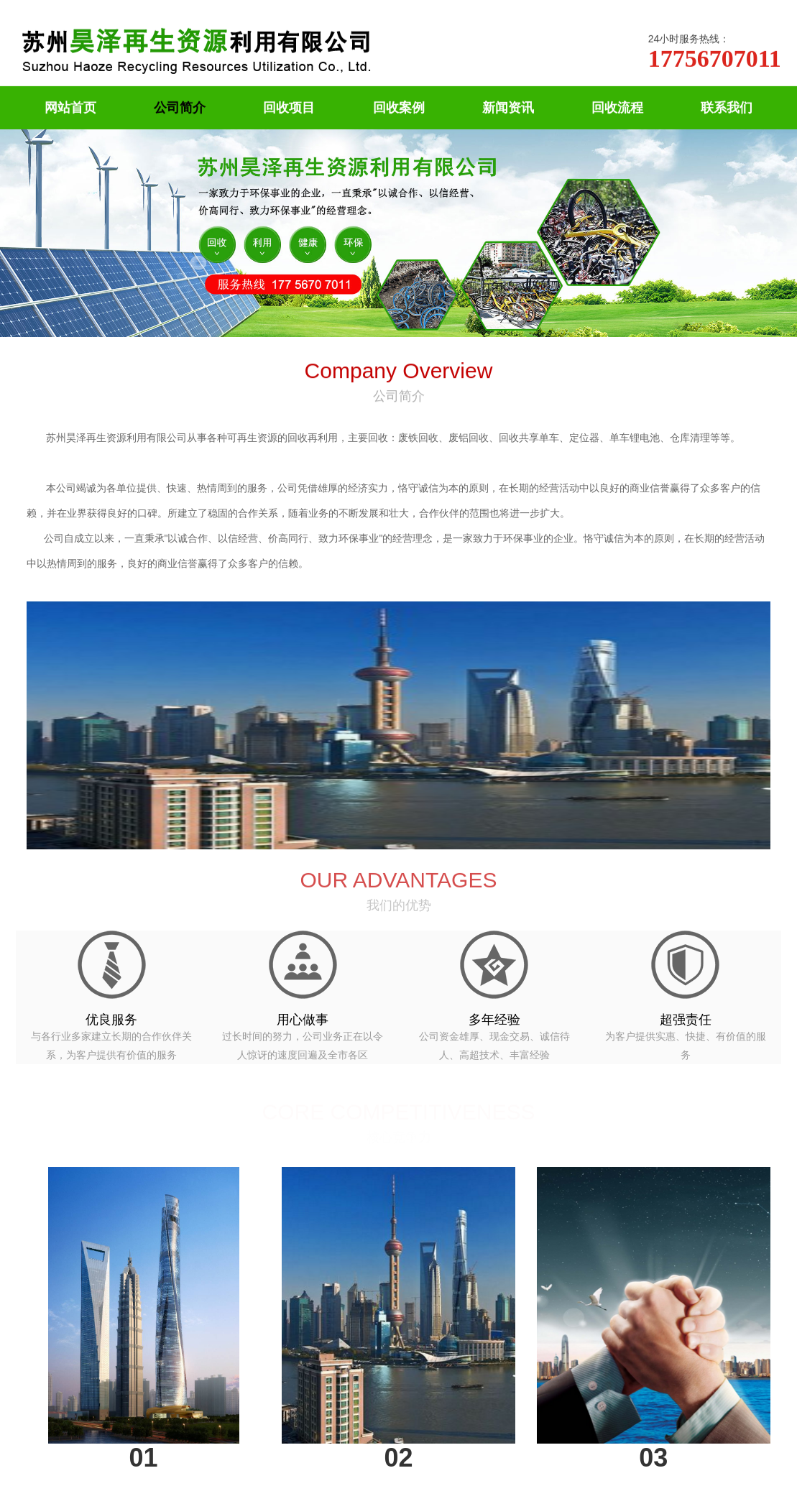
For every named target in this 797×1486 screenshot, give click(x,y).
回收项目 (289, 107)
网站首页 (70, 107)
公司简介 (180, 107)
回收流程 (617, 107)
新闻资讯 (508, 107)
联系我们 (726, 107)
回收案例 (399, 107)
